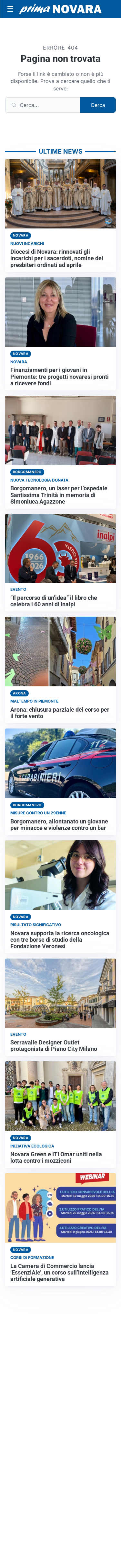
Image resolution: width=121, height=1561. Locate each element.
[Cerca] (42, 105)
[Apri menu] (10, 9)
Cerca (98, 105)
